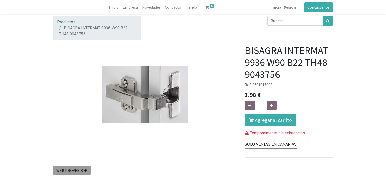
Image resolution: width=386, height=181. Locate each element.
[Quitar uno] (250, 105)
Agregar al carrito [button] (270, 120)
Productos (66, 22)
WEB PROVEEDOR (71, 170)
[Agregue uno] (272, 105)
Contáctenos (318, 7)
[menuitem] (114, 7)
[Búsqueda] (328, 21)
